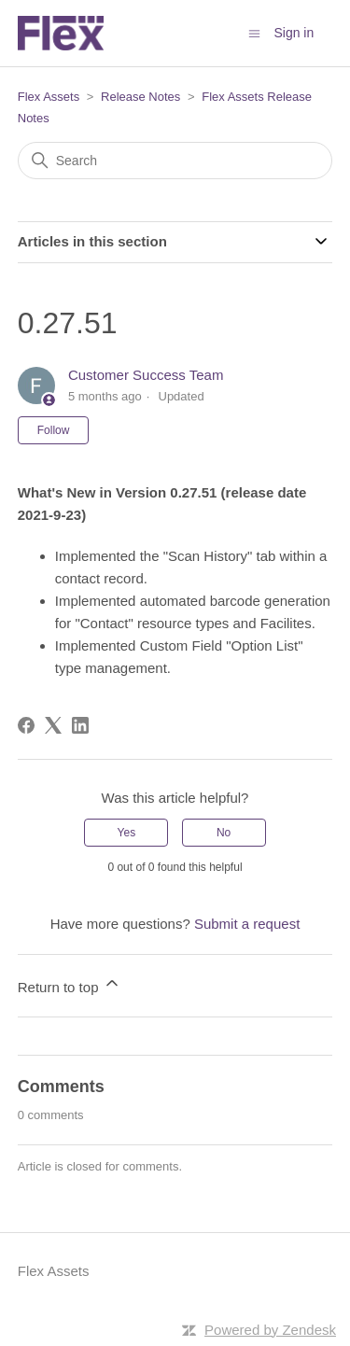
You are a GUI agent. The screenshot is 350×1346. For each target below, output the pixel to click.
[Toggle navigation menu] (254, 32)
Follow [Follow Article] (53, 430)
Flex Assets (48, 97)
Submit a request (247, 924)
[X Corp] (53, 725)
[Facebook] (26, 725)
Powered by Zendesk (270, 1330)
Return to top (69, 984)
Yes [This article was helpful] (127, 832)
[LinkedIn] (80, 725)
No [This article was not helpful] (224, 832)
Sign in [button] (293, 32)
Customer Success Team (145, 375)
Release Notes (140, 97)
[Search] (175, 160)
